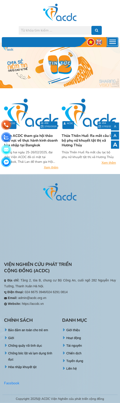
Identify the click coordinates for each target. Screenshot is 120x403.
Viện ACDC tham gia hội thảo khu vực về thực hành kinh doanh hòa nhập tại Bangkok (31, 140)
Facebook (11, 383)
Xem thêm (51, 167)
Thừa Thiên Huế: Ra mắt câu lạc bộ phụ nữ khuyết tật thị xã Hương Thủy (88, 140)
